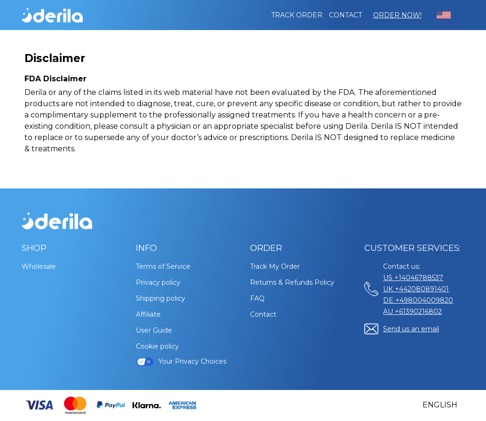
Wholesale (39, 266)
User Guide (154, 330)
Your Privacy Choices (181, 361)
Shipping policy (160, 298)
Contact (345, 15)
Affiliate (148, 314)
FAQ (257, 298)
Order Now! (397, 15)
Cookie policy (157, 346)
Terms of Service (163, 266)
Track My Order (275, 266)
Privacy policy (158, 282)
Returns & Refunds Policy (292, 282)
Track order (296, 15)
